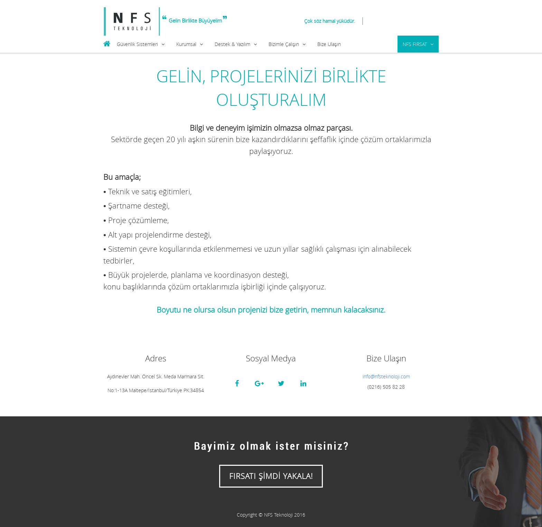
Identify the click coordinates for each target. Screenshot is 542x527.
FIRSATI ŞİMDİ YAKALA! (271, 476)
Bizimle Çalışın (284, 44)
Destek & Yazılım (232, 44)
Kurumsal (186, 44)
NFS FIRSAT (415, 44)
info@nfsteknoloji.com (386, 376)
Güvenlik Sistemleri (137, 44)
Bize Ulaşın (329, 44)
